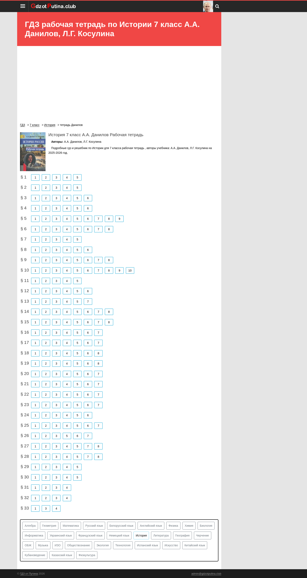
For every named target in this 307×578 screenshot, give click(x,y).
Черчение (202, 535)
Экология (102, 545)
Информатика (34, 535)
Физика (173, 525)
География (182, 535)
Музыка (43, 545)
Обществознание (78, 545)
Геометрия (49, 525)
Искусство (171, 545)
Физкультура (87, 555)
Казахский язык (62, 555)
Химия (189, 525)
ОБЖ (28, 545)
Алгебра (30, 525)
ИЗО (58, 545)
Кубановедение (35, 555)
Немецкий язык (119, 535)
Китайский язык (195, 545)
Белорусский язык (121, 525)
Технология (122, 545)
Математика (71, 525)
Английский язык (151, 525)
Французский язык (90, 535)
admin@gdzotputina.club (206, 573)
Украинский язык (61, 535)
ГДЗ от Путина (29, 573)
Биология (206, 525)
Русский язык (94, 525)
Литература (161, 535)
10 (130, 270)
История (141, 535)
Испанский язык (147, 545)
